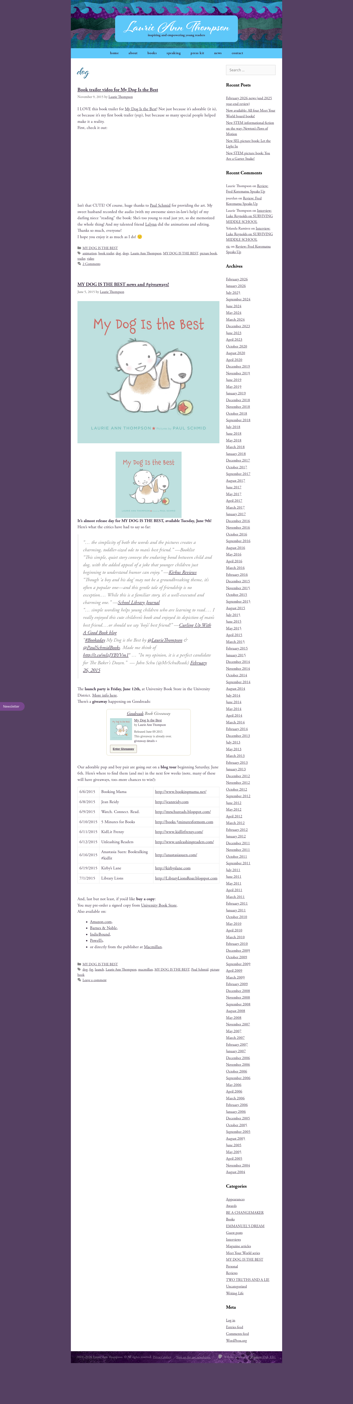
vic (228, 246)
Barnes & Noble (103, 928)
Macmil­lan (153, 947)
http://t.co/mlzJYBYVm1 (106, 655)
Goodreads (135, 713)
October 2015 (236, 594)
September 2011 (238, 863)
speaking (174, 53)
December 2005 (238, 1118)
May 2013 (233, 749)
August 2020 (235, 353)
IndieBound (100, 934)
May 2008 (233, 1017)
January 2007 (236, 1051)
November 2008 (238, 997)
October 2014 (236, 675)
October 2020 (236, 346)
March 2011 (235, 896)
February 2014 (237, 729)
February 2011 (237, 903)
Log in (230, 1320)
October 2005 (236, 1125)
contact (237, 53)
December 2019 (238, 366)
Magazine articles (238, 1246)
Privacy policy (162, 1357)
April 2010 (234, 930)
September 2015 (238, 601)
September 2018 (238, 420)
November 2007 (238, 1024)
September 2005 (238, 1131)
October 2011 (236, 856)
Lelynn (151, 224)
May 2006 (233, 1084)
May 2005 (233, 1152)
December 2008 (238, 990)
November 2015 (238, 588)
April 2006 (234, 1091)
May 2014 (233, 709)
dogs (126, 253)
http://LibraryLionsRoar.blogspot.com (186, 878)
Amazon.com (101, 922)
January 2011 (236, 910)
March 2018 (235, 447)
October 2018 (236, 413)
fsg (91, 969)
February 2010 (237, 943)
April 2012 (234, 816)
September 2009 (238, 964)
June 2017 (233, 487)
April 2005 (234, 1158)
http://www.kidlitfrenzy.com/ (179, 832)
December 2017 (238, 460)
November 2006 (238, 1064)
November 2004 (238, 1165)
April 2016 (234, 561)
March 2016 (235, 567)
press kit (197, 53)
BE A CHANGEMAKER (245, 1212)
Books (230, 1219)
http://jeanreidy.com (172, 802)
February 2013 (237, 762)
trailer (81, 258)
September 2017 (238, 473)
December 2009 (238, 950)
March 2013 (235, 755)
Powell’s (96, 940)
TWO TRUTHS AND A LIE (247, 1279)
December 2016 (238, 521)
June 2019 (233, 379)
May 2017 (233, 494)
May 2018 (233, 440)
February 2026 (237, 279)
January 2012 (236, 836)
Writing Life (235, 1293)
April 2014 (234, 715)
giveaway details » (145, 741)
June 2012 (233, 802)
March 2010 (235, 937)
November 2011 (238, 849)
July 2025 (233, 292)
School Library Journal (139, 602)
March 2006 (235, 1098)
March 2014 (235, 722)
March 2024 (235, 319)
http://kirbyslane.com (173, 868)
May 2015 (233, 628)
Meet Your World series (243, 1253)
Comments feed (237, 1333)
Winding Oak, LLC (263, 1357)
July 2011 (233, 870)
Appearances (235, 1199)
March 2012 (235, 823)
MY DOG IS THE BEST (100, 248)
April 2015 (234, 635)
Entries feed (234, 1327)
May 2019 (233, 386)
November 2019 (238, 373)
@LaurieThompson (164, 640)
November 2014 (238, 668)
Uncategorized (236, 1286)
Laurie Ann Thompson (146, 253)
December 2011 (238, 843)
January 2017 (236, 514)
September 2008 (238, 1004)
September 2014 (238, 682)
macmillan (145, 969)
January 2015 (236, 655)
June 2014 (233, 702)
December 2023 (238, 326)
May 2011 (233, 883)
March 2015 (235, 641)
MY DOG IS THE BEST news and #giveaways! (123, 285)
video (90, 258)
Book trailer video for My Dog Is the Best (117, 90)
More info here (104, 695)
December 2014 (238, 661)
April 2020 (234, 359)
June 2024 (233, 306)
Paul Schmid (160, 205)
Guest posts (234, 1232)
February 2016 (237, 574)
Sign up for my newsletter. (193, 1357)
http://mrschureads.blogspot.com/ (183, 812)
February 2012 (237, 829)
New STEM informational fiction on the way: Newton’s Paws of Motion (250, 128)
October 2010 (236, 917)
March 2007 (235, 1037)
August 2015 (235, 608)
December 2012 (238, 776)
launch (99, 969)
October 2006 (236, 1071)
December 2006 (238, 1058)
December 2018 (238, 400)
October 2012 (236, 789)
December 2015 (238, 581)
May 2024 (233, 312)
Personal (232, 1266)
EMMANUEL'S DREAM (245, 1226)
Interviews (233, 1239)
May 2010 (233, 923)
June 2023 (233, 333)
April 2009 (234, 970)
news (218, 53)
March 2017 (235, 507)
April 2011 (234, 890)
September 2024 (238, 299)
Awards (231, 1205)
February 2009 (237, 984)
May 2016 (233, 554)
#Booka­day (95, 640)
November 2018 (238, 406)
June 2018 (233, 433)
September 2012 (238, 796)
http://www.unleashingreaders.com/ (184, 842)
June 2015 (233, 621)
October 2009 (236, 957)
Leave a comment (95, 980)
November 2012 (238, 782)
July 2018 (233, 427)
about (133, 53)
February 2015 (237, 648)
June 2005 (233, 1145)
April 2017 (234, 500)
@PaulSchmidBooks (101, 647)
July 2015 (233, 615)
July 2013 (233, 742)
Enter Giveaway (123, 749)
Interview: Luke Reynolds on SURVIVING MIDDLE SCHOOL (249, 216)
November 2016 (238, 527)
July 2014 (233, 695)
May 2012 (233, 809)
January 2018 (236, 453)
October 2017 (236, 467)
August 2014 (235, 688)
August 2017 (235, 480)
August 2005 (235, 1138)
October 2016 (236, 534)
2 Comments (91, 264)
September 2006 (238, 1078)
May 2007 (233, 1031)
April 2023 (234, 339)
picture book (208, 253)
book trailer (106, 253)
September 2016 (238, 541)
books (152, 53)
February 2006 (237, 1104)
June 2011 (233, 876)
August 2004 (235, 1172)
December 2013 (238, 735)
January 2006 (236, 1111)
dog (118, 253)
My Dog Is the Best (140, 109)
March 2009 (235, 977)
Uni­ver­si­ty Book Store (159, 905)
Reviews (231, 1273)
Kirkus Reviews (183, 572)
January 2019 (236, 393)
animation (90, 253)
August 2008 (235, 1010)
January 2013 (236, 769)
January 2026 (236, 285)
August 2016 (235, 547)
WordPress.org (236, 1340)
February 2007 (237, 1044)
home (114, 53)
